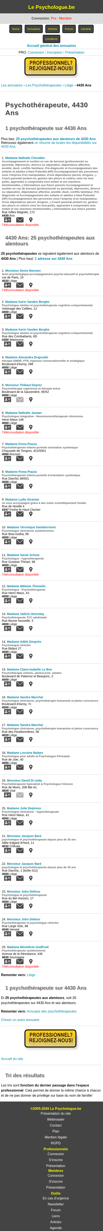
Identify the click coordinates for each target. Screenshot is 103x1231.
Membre (65, 18)
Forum (56, 1210)
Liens (56, 1216)
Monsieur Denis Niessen (23, 270)
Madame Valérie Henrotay (25, 614)
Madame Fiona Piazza (21, 444)
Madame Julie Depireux (24, 808)
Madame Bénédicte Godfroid (28, 947)
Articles (55, 1222)
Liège (69, 85)
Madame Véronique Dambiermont (31, 527)
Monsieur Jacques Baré (24, 836)
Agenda (56, 1228)
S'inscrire (56, 1160)
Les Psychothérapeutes (43, 85)
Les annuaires (12, 85)
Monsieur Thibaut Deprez (23, 385)
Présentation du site (56, 1113)
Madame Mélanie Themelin (26, 586)
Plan (55, 1131)
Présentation (74, 52)
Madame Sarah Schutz (23, 555)
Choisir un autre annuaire (20, 1020)
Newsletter (56, 1204)
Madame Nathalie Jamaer (23, 413)
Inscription (55, 52)
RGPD (56, 1143)
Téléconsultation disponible (20, 225)
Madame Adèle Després (24, 641)
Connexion (36, 52)
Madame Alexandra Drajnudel (26, 357)
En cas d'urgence (56, 1198)
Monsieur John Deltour (23, 891)
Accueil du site (12, 1059)
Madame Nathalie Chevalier (25, 158)
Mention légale (56, 1137)
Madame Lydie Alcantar (22, 499)
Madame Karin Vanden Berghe (27, 301)
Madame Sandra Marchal (25, 697)
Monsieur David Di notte (24, 780)
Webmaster (55, 1119)
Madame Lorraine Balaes (25, 752)
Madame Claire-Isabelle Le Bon (29, 669)
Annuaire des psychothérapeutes (52, 1011)
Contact (56, 1125)
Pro (53, 18)
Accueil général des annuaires (51, 45)
